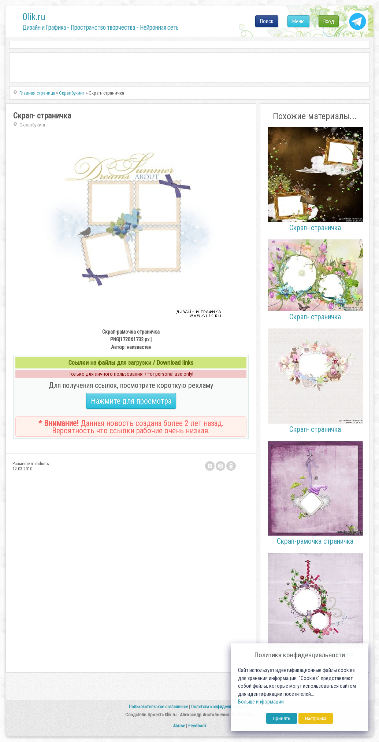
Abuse (179, 725)
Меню (298, 21)
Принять (281, 718)
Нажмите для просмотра (131, 400)
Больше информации (261, 702)
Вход (328, 21)
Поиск (267, 21)
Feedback (197, 725)
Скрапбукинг (32, 125)
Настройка (315, 718)
